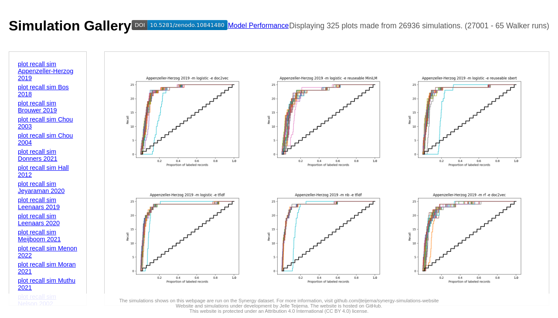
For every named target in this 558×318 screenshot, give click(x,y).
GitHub (373, 305)
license (359, 311)
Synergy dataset (256, 300)
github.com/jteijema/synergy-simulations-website (386, 300)
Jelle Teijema (293, 305)
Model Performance (258, 25)
